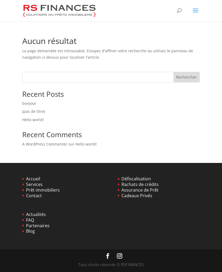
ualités (39, 214)
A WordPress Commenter (44, 144)
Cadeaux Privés (136, 196)
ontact (35, 196)
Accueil (33, 179)
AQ (31, 220)
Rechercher (186, 77)
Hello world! (33, 119)
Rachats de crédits (140, 184)
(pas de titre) (33, 111)
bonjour (29, 103)
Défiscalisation (136, 179)
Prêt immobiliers (43, 190)
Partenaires (38, 226)
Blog (30, 231)
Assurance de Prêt (139, 190)
